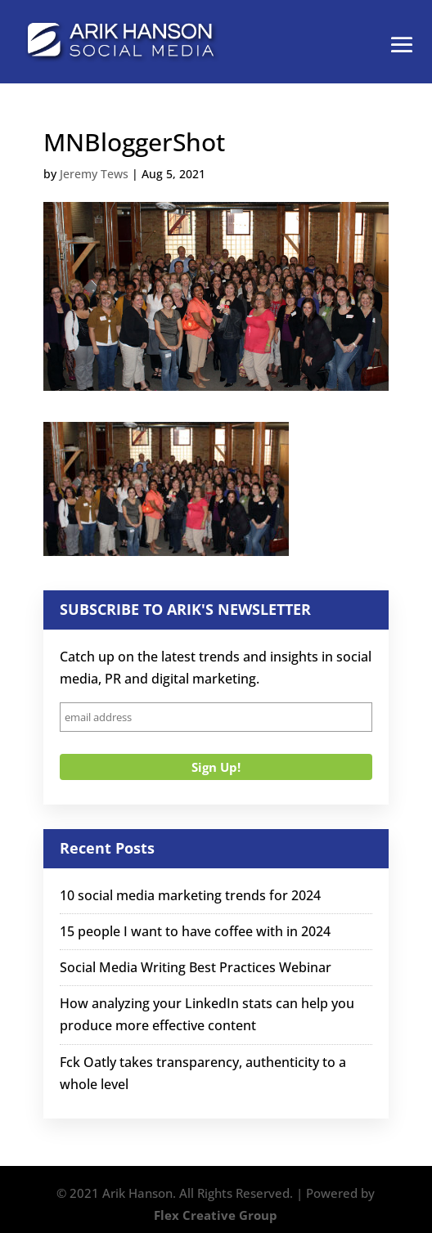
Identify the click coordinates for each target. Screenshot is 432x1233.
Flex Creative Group (215, 1215)
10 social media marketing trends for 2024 (190, 895)
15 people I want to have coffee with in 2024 (195, 931)
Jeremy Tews (94, 174)
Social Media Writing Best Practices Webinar (195, 967)
